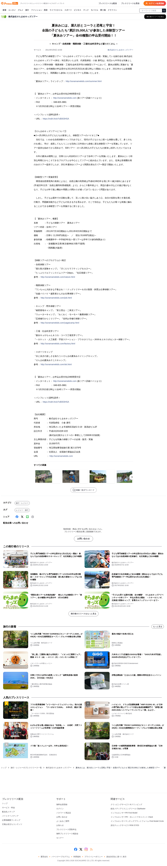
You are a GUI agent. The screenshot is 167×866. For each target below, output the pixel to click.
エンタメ (12, 10)
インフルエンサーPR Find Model (124, 813)
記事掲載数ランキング (11, 820)
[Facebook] (17, 516)
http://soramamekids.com (64, 98)
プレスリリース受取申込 (66, 829)
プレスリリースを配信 (108, 3)
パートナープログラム (61, 857)
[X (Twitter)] (22, 516)
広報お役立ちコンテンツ (12, 824)
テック (86, 10)
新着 (4, 10)
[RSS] (91, 849)
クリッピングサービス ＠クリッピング (126, 804)
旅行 (27, 10)
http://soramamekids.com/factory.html (58, 343)
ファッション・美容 (39, 10)
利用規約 (77, 857)
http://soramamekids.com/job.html (56, 298)
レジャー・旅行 (22, 510)
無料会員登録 (61, 804)
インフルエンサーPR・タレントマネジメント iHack (132, 817)
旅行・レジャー (22, 503)
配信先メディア (8, 812)
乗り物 (103, 10)
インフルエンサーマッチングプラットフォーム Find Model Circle (137, 821)
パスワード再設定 (63, 813)
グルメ (20, 10)
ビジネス (77, 10)
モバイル (94, 10)
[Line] (27, 516)
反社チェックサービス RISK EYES (125, 825)
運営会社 (44, 857)
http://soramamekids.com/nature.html (58, 277)
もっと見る (157, 627)
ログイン (60, 809)
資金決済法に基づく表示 (116, 857)
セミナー (60, 838)
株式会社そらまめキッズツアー (120, 50)
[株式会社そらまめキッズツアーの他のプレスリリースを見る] (155, 16)
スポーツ (68, 10)
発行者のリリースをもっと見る (83, 614)
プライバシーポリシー (93, 857)
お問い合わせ (83, 539)
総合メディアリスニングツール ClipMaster (128, 809)
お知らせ (60, 825)
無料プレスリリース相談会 (67, 834)
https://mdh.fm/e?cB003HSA (56, 119)
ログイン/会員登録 (155, 3)
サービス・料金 (8, 808)
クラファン (112, 10)
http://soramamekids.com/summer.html (84, 81)
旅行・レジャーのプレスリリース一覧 (26, 768)
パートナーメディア (10, 816)
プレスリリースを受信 (130, 3)
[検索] (164, 10)
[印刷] (32, 516)
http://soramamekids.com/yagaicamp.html (60, 323)
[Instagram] (86, 849)
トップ (4, 768)
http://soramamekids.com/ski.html (56, 364)
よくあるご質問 (62, 821)
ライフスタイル (56, 10)
